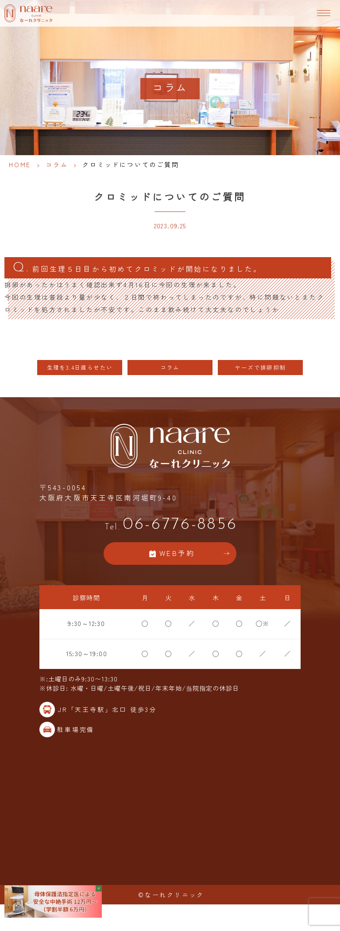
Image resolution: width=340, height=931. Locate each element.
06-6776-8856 (170, 524)
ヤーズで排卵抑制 (260, 367)
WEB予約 (177, 553)
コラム (57, 164)
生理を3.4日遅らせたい (80, 367)
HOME (20, 164)
